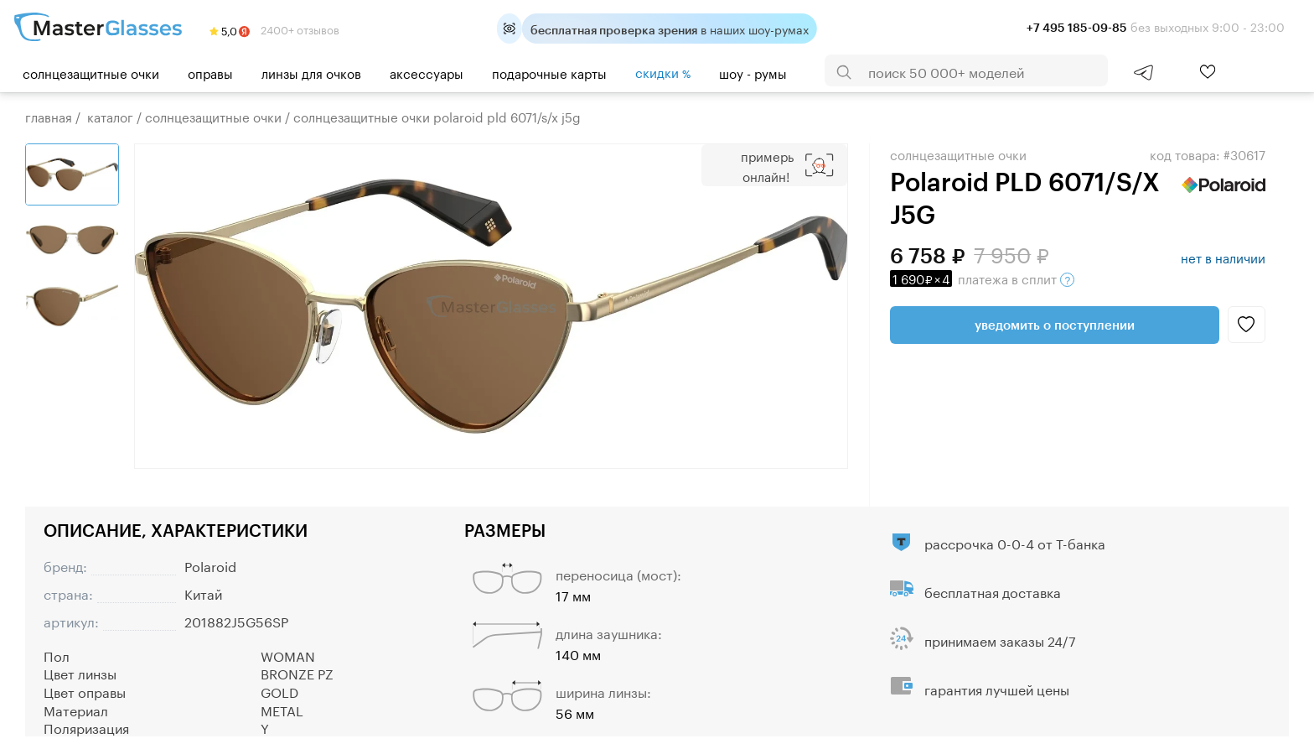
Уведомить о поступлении (1055, 324)
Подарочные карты (549, 72)
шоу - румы (753, 72)
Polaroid (210, 564)
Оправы (210, 72)
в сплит (982, 278)
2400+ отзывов (274, 28)
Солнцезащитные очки (91, 72)
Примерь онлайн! (767, 165)
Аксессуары (426, 72)
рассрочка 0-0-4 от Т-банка (1014, 542)
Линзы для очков (311, 72)
